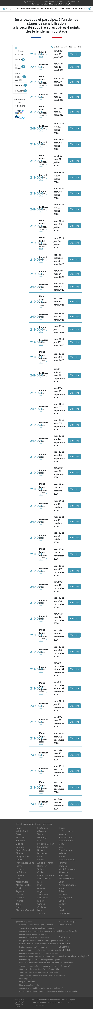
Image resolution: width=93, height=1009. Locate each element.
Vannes (62, 888)
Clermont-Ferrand (25, 910)
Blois (39, 910)
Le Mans (20, 897)
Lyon (39, 884)
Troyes (62, 828)
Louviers (20, 875)
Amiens (41, 888)
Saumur (41, 913)
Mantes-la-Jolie (23, 884)
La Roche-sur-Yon (46, 875)
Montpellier (43, 846)
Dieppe (19, 843)
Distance (66, 46)
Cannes (41, 903)
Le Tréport (21, 872)
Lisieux (62, 903)
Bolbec (62, 881)
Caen (61, 900)
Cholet (40, 872)
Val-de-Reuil (22, 831)
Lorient (41, 859)
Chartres (20, 853)
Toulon (40, 834)
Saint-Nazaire (44, 878)
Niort (18, 888)
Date (55, 46)
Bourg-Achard (23, 850)
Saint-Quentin (65, 897)
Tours (18, 903)
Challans (41, 907)
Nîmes (40, 900)
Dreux (19, 859)
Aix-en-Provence (45, 862)
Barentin (20, 846)
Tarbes (40, 869)
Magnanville (22, 881)
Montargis (42, 837)
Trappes (63, 865)
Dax (61, 907)
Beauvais (63, 894)
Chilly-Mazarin (23, 856)
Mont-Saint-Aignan (68, 869)
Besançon (42, 865)
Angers (40, 891)
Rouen (19, 828)
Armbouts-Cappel (67, 884)
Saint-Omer (43, 894)
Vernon (62, 856)
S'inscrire (74, 54)
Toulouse (20, 840)
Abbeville (63, 872)
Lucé (18, 878)
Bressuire (42, 850)
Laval (61, 910)
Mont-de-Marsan (45, 843)
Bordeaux (42, 853)
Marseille (20, 837)
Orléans (20, 894)
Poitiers (41, 856)
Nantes (19, 907)
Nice (39, 881)
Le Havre (20, 869)
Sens (61, 846)
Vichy (61, 843)
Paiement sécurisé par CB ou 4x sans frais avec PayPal (51, 4)
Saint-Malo (42, 897)
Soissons (63, 891)
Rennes (19, 900)
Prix (77, 46)
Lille (39, 840)
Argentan (20, 891)
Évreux (19, 834)
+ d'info (42, 344)
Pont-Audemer (66, 850)
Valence (62, 853)
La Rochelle (64, 913)
